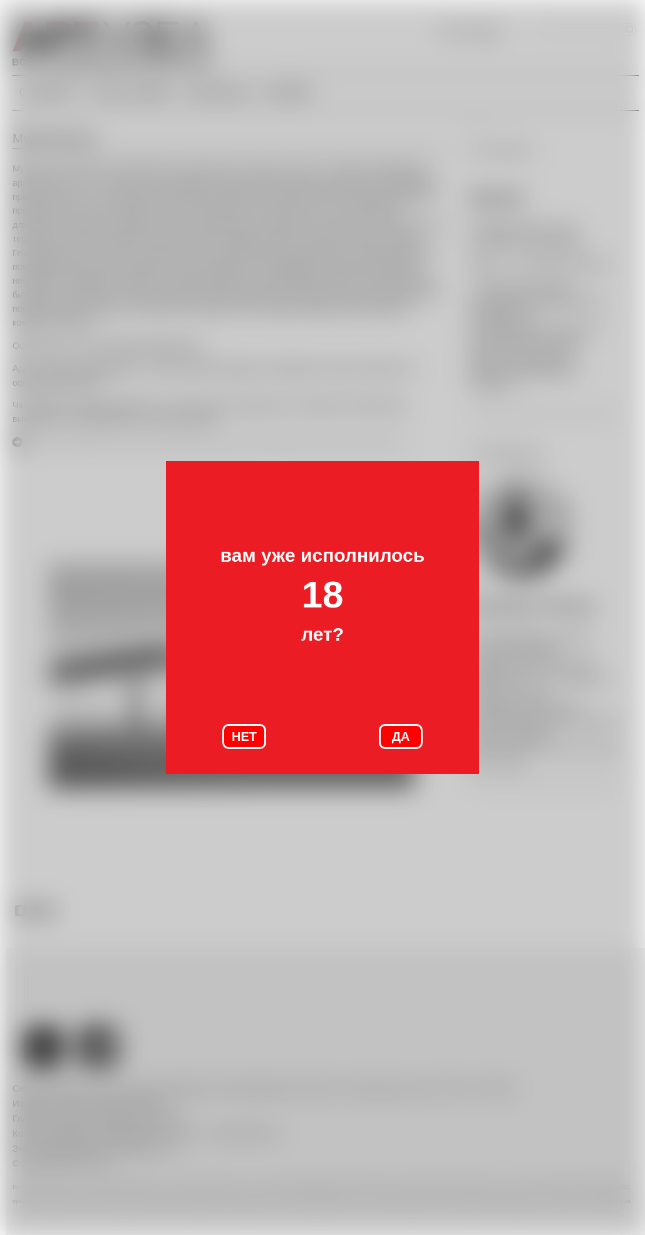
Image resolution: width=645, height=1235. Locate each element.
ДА (401, 736)
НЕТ (244, 736)
